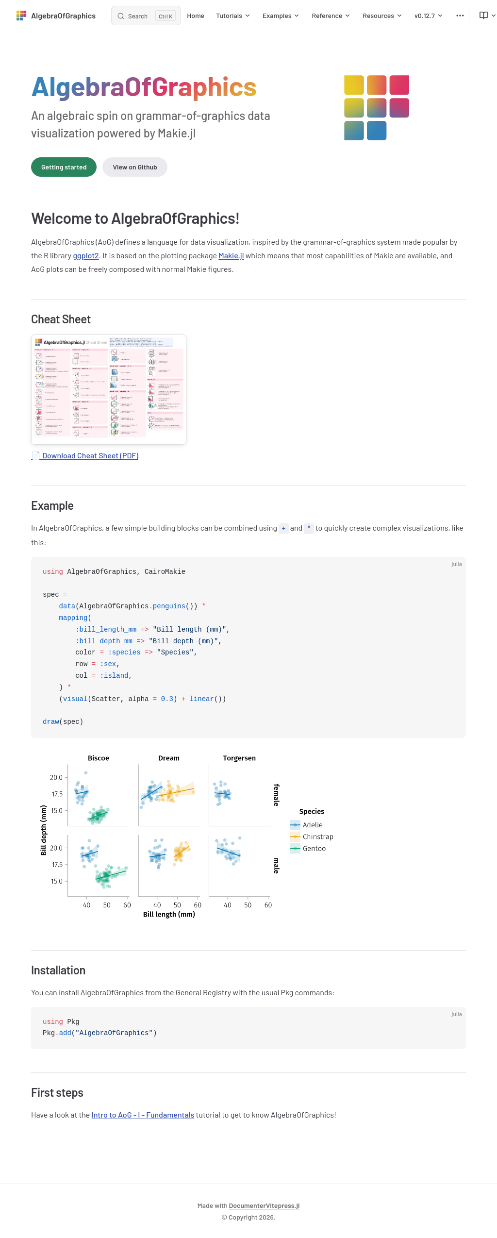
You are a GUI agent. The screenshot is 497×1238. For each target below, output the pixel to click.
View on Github (135, 167)
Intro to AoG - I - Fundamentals (143, 1114)
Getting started (63, 167)
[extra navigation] (460, 15)
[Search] (146, 15)
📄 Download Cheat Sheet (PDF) (84, 455)
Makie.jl (231, 255)
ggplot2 (86, 255)
